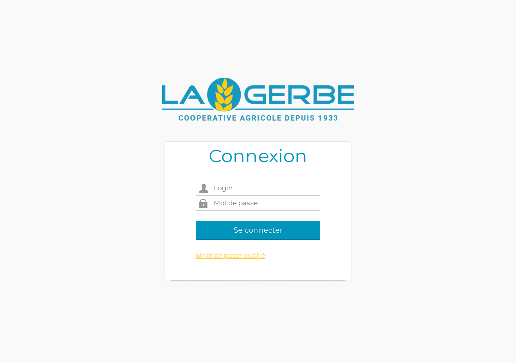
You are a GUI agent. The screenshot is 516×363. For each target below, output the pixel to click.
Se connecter (258, 230)
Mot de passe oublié (230, 255)
